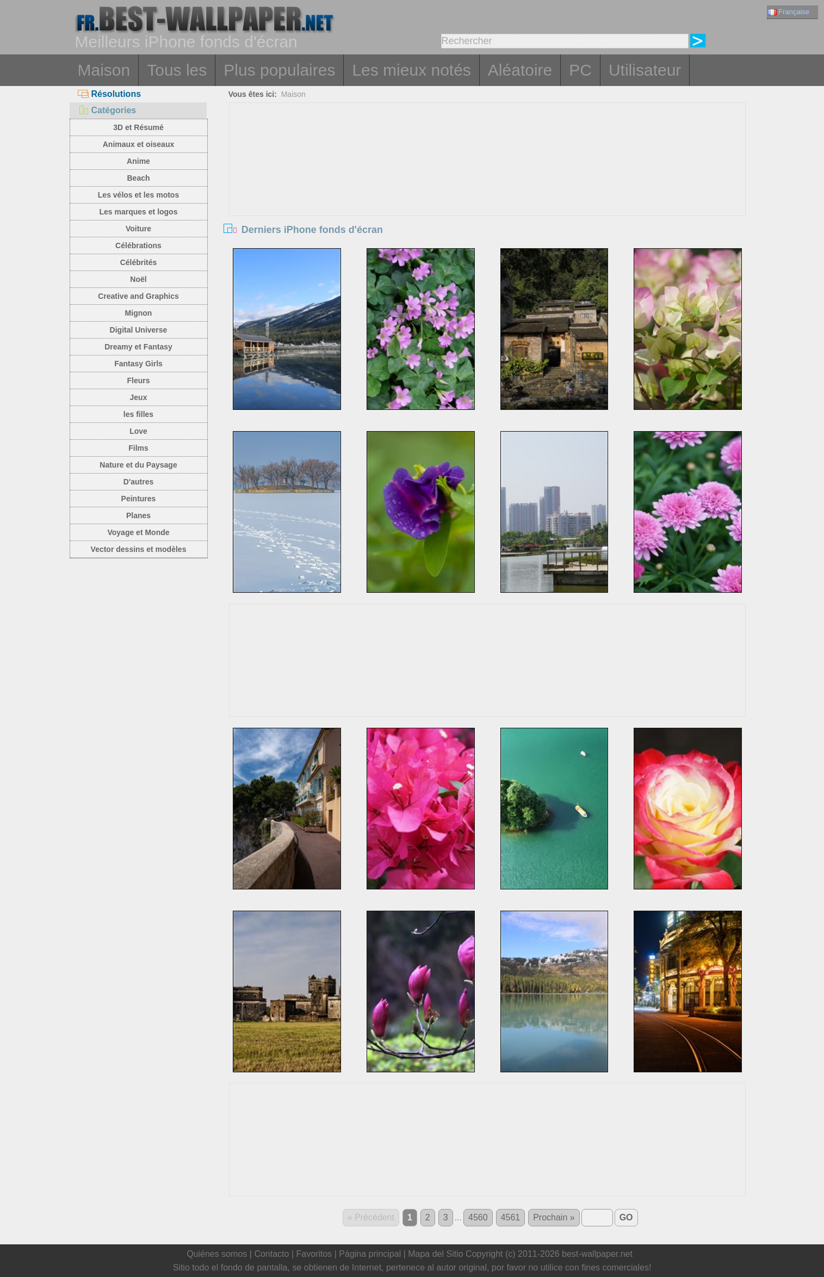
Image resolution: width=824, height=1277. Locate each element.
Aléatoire (520, 70)
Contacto (271, 1253)
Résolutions (109, 94)
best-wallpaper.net (597, 1253)
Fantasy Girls (138, 363)
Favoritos (314, 1253)
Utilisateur (645, 70)
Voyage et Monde (138, 532)
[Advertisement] (487, 184)
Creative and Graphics (138, 296)
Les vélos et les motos (138, 195)
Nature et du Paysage (138, 465)
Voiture (138, 228)
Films (138, 448)
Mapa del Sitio (435, 1253)
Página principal (370, 1253)
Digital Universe (139, 330)
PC (580, 70)
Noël (138, 279)
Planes (138, 515)
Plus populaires (279, 70)
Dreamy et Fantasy (138, 346)
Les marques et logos (139, 211)
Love (138, 431)
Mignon (138, 313)
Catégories (107, 110)
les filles (138, 414)
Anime (138, 161)
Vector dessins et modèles (139, 549)
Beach (138, 178)
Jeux (138, 397)
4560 (478, 1217)
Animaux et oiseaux (139, 144)
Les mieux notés (411, 70)
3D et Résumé (138, 127)
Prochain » (554, 1217)
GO (626, 1217)
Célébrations (138, 245)
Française (788, 12)
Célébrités (138, 262)
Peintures (138, 498)
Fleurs (138, 380)
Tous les (177, 70)
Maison (104, 70)
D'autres (138, 481)
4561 (511, 1217)
